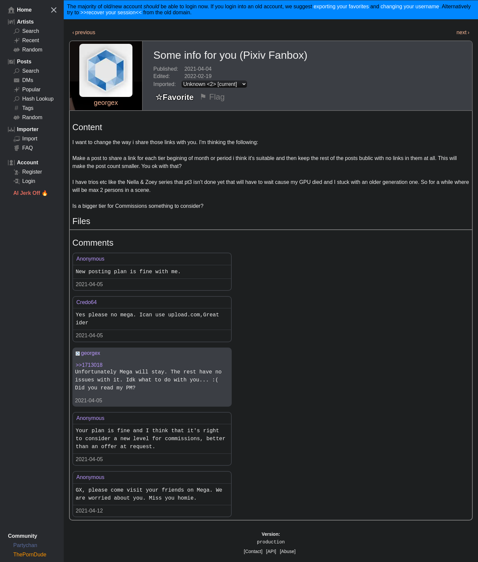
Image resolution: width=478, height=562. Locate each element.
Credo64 (86, 302)
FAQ (23, 148)
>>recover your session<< (111, 12)
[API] (271, 551)
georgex (106, 102)
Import (25, 138)
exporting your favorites (341, 6)
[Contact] (253, 551)
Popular (26, 89)
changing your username (410, 6)
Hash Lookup (33, 99)
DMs (23, 80)
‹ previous (83, 32)
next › (462, 32)
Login (24, 181)
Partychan (25, 545)
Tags (23, 108)
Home (20, 10)
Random (27, 49)
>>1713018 (89, 365)
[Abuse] (287, 551)
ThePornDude (29, 554)
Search (26, 31)
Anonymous (90, 259)
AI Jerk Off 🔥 (30, 193)
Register (27, 172)
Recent (26, 40)
